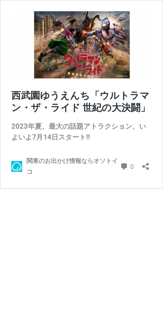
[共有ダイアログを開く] (146, 163)
